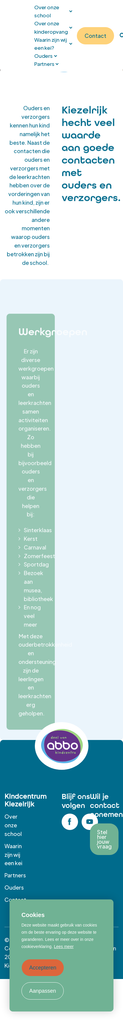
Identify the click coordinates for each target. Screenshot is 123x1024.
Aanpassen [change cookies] (42, 991)
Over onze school (13, 825)
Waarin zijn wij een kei (13, 855)
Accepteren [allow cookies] (42, 968)
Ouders (14, 887)
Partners (15, 875)
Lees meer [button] (64, 946)
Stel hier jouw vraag (104, 839)
